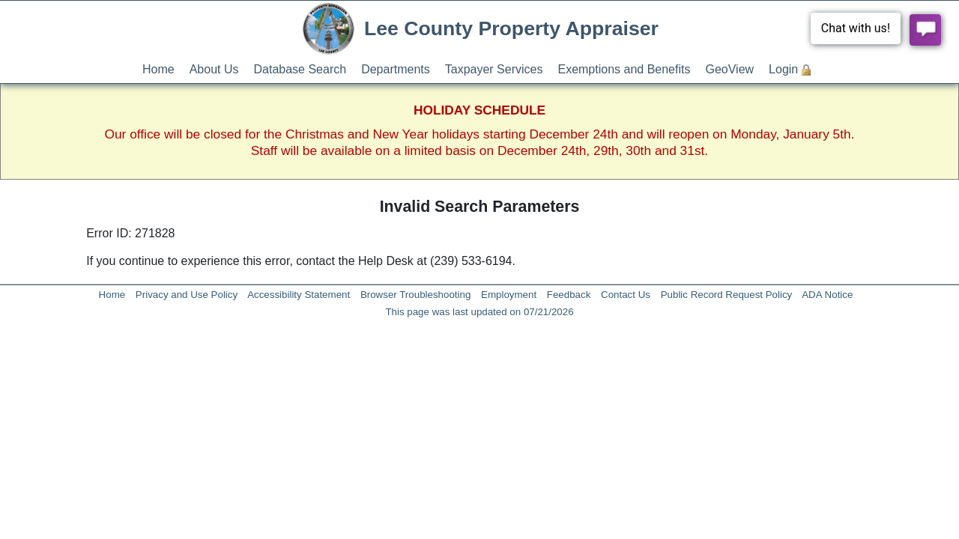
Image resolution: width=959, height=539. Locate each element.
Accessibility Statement (298, 294)
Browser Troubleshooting (415, 294)
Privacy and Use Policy (187, 294)
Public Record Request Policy (727, 294)
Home (158, 69)
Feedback (569, 294)
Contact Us (625, 294)
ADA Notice (827, 294)
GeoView (729, 69)
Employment (508, 294)
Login (783, 69)
